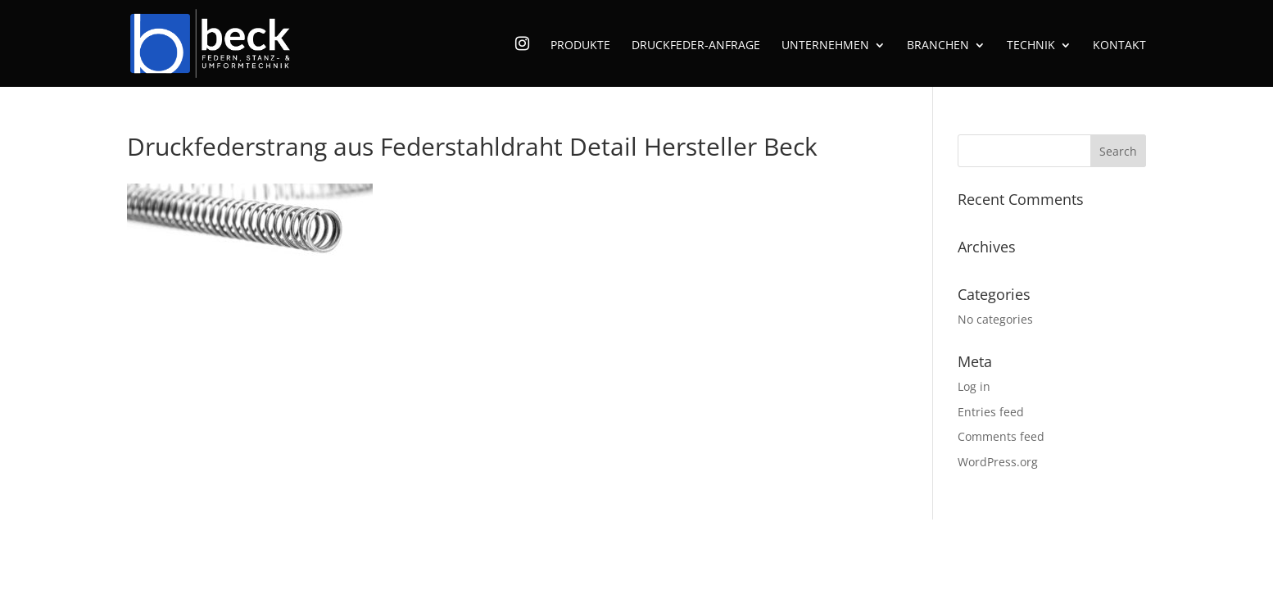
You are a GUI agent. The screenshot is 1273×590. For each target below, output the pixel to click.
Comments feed (1001, 436)
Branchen (938, 45)
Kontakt (1119, 45)
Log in (974, 386)
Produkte (580, 45)
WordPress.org (998, 462)
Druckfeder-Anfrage (696, 45)
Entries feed (991, 412)
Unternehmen (825, 45)
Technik (1031, 45)
